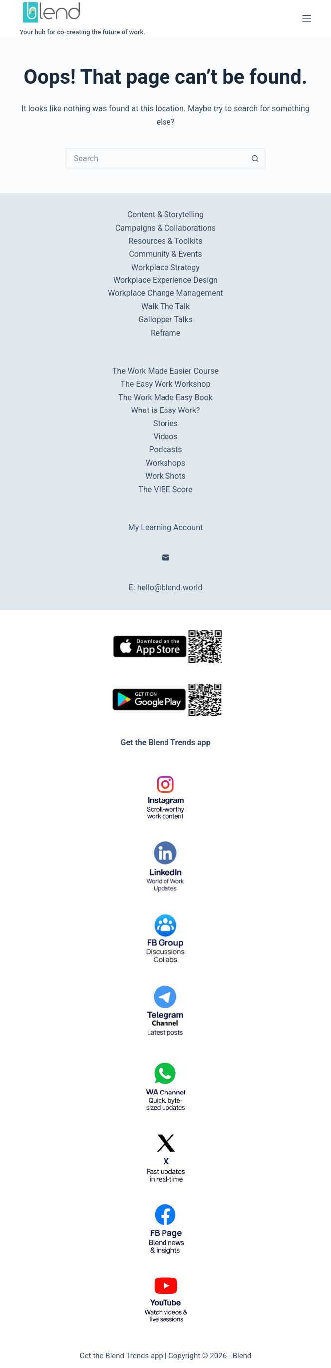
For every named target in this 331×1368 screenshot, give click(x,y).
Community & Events (165, 254)
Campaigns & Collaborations (165, 228)
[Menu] (306, 18)
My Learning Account (165, 527)
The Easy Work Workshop (166, 384)
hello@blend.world (170, 587)
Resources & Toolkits (166, 241)
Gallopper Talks (165, 319)
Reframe (165, 333)
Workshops (165, 463)
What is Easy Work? (165, 410)
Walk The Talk (165, 306)
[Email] (165, 557)
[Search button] (255, 158)
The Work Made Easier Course (165, 371)
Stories (165, 423)
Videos (166, 436)
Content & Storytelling (165, 214)
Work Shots (165, 476)
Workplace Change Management (165, 293)
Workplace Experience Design (165, 280)
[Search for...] (155, 158)
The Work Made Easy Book (165, 397)
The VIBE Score (165, 489)
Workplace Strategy (165, 267)
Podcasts (165, 449)
